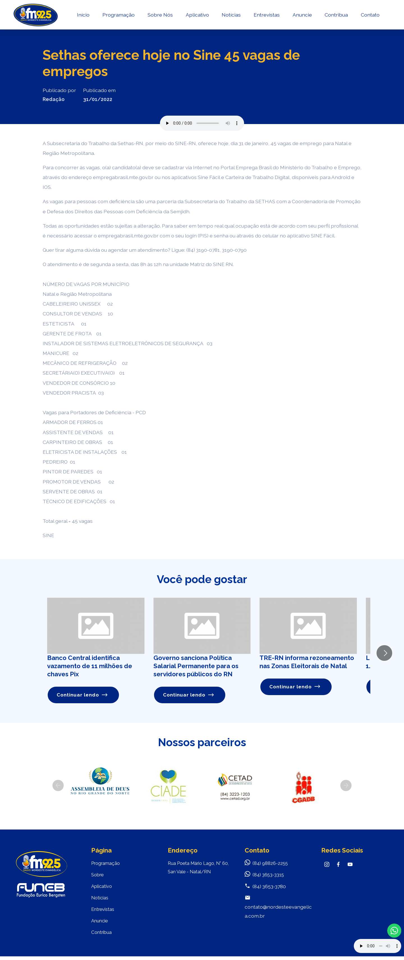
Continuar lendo (83, 695)
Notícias (230, 16)
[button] (58, 785)
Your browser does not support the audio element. (377, 946)
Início (82, 16)
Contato (369, 16)
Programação (118, 16)
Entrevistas (266, 16)
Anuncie (301, 16)
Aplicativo (196, 16)
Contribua (335, 16)
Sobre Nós (159, 16)
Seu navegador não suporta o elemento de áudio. (202, 123)
